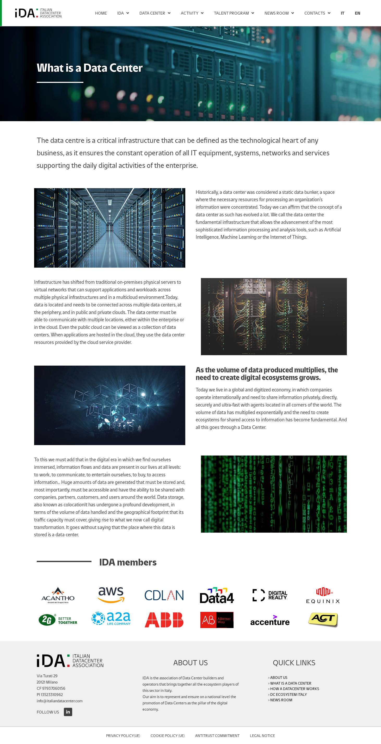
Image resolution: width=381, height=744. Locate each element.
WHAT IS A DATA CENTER (290, 683)
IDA (123, 13)
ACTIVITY (192, 13)
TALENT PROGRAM (234, 13)
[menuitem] (343, 13)
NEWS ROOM (279, 13)
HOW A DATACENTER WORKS (294, 688)
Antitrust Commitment (217, 735)
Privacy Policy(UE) (123, 735)
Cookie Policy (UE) (168, 735)
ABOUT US (278, 677)
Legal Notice (262, 735)
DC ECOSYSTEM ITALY (288, 694)
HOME (101, 13)
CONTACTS (317, 13)
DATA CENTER (154, 13)
